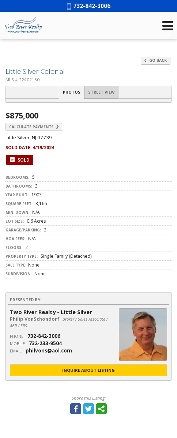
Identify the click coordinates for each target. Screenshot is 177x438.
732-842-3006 (88, 6)
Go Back (155, 60)
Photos (71, 92)
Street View (101, 92)
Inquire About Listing (88, 370)
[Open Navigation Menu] (167, 25)
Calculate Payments (34, 126)
